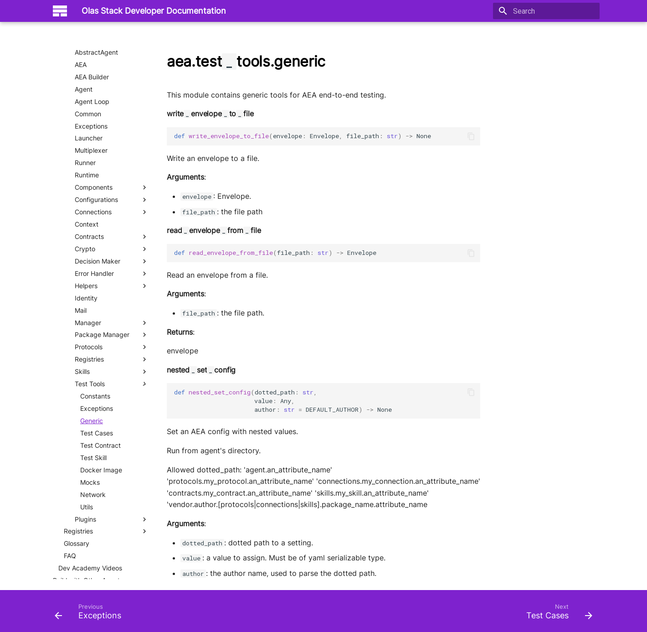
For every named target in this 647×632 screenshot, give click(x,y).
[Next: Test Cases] (556, 614)
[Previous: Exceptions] (90, 614)
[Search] (546, 11)
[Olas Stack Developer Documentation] (60, 11)
